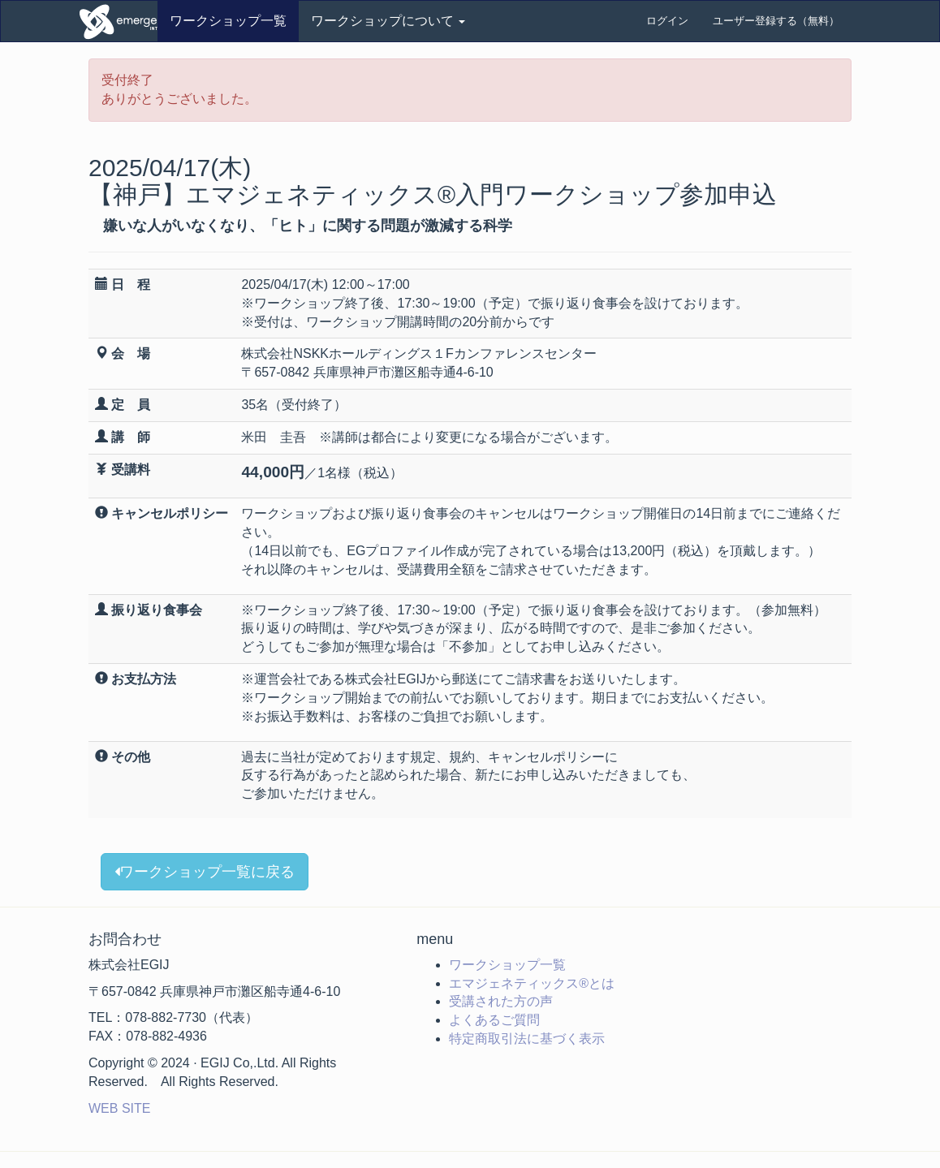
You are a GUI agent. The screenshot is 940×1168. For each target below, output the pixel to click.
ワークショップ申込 (116, 21)
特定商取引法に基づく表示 (527, 1038)
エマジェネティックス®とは (531, 983)
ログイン (667, 21)
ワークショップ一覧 (228, 21)
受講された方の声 (501, 1001)
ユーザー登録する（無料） (776, 21)
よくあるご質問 (494, 1020)
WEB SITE (119, 1108)
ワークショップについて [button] (388, 21)
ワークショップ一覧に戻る (204, 872)
